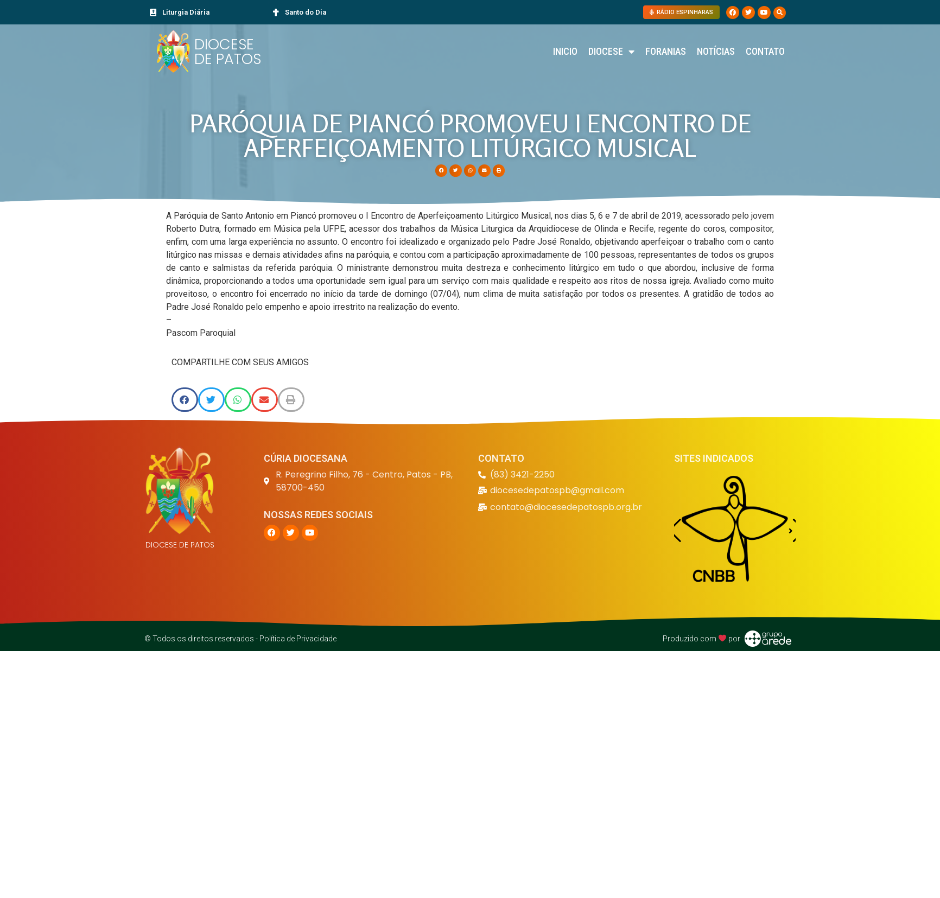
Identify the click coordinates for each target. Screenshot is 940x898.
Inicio (565, 51)
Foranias (665, 51)
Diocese (611, 51)
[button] (779, 13)
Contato (765, 51)
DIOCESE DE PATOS (227, 51)
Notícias (716, 51)
